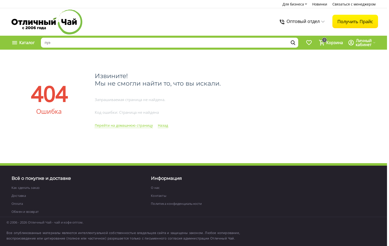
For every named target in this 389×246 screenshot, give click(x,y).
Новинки (319, 4)
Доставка (18, 195)
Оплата (17, 203)
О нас (155, 187)
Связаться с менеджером (354, 4)
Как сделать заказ (25, 187)
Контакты (158, 195)
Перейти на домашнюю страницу (124, 125)
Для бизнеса (295, 4)
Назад (163, 125)
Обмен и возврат (25, 211)
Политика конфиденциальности (176, 203)
